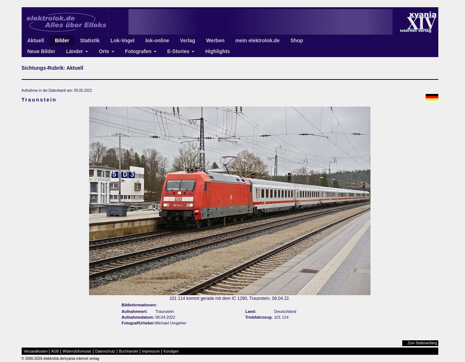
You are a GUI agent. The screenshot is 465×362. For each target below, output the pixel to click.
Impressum (150, 351)
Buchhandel (128, 351)
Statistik (90, 40)
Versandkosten (36, 351)
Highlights (217, 51)
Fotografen (141, 51)
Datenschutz (105, 351)
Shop (296, 40)
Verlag (187, 40)
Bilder (62, 40)
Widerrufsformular (77, 351)
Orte (106, 51)
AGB (55, 351)
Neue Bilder (41, 51)
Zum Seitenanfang (422, 343)
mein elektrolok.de (257, 40)
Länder (77, 51)
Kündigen (171, 351)
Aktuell (35, 40)
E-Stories (180, 51)
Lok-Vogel (122, 40)
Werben (215, 40)
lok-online (157, 40)
